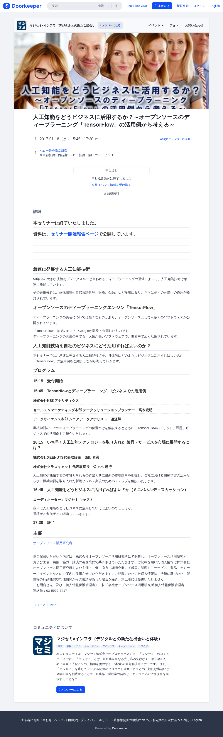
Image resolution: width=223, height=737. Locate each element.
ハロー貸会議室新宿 (54, 150)
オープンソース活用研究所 (52, 543)
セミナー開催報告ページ (74, 234)
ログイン (199, 6)
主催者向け (162, 6)
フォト (174, 25)
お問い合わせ (194, 25)
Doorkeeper (120, 728)
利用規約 (72, 720)
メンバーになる (110, 25)
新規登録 (183, 6)
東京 (60, 646)
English (215, 6)
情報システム (73, 646)
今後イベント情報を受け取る (111, 185)
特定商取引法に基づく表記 (171, 720)
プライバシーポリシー (96, 720)
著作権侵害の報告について (132, 720)
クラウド (143, 646)
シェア (40, 605)
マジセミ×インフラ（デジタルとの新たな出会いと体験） (69, 25)
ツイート (56, 605)
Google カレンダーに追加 (175, 138)
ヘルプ (58, 720)
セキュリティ (91, 646)
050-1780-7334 (137, 6)
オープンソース (126, 646)
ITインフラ (108, 646)
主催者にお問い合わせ (36, 720)
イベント (156, 25)
